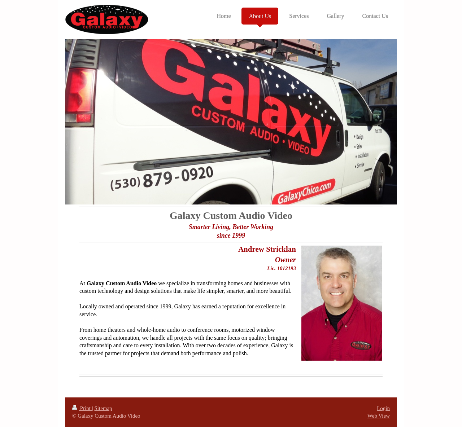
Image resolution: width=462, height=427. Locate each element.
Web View (378, 416)
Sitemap (103, 408)
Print (82, 408)
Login (383, 408)
